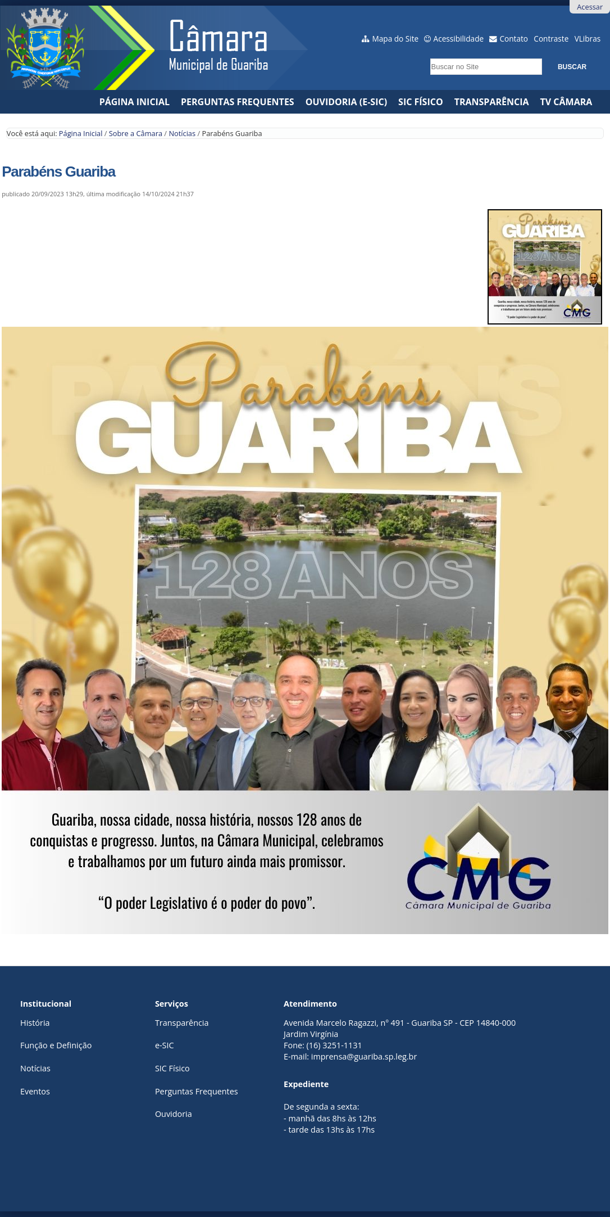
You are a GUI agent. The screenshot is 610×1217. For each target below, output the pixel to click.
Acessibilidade (459, 38)
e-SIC (164, 1045)
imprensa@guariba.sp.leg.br (364, 1056)
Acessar (590, 7)
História (34, 1022)
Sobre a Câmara (135, 133)
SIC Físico (420, 102)
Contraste (551, 38)
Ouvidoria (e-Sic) (346, 102)
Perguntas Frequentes (237, 102)
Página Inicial (134, 102)
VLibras (588, 38)
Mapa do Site (395, 38)
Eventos (35, 1091)
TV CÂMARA (566, 102)
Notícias (182, 133)
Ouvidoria (173, 1113)
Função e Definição (56, 1045)
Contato (514, 38)
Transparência (491, 102)
